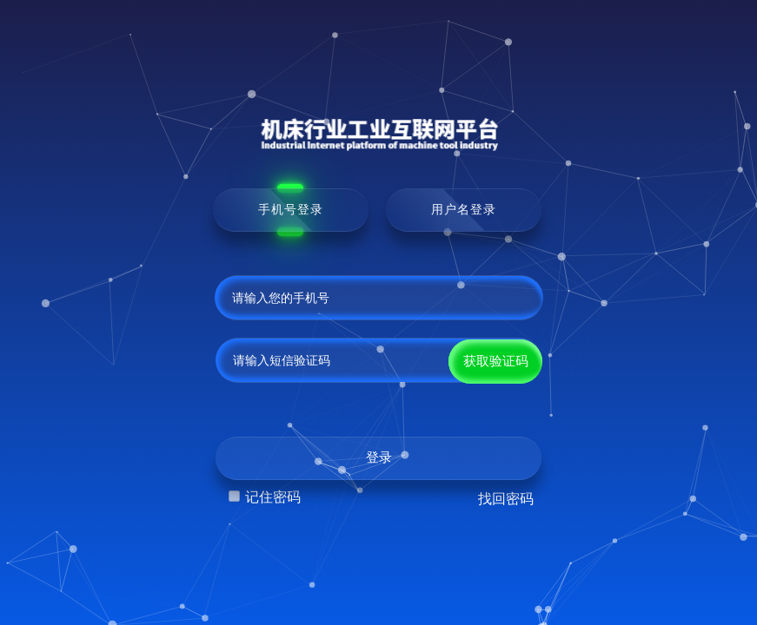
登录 (379, 457)
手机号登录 (290, 209)
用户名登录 (463, 209)
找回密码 (506, 498)
